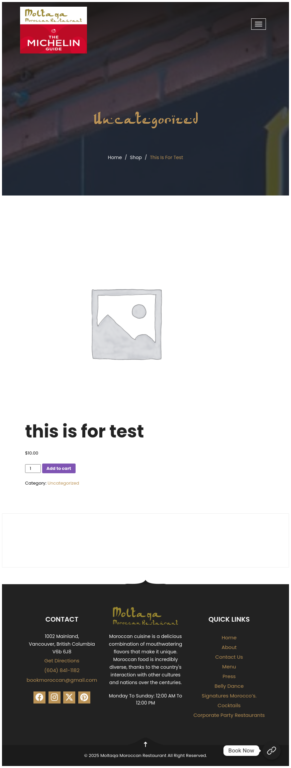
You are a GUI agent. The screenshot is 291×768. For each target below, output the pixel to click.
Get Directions (62, 660)
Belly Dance (229, 685)
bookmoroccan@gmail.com (62, 679)
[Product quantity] (33, 468)
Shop (136, 157)
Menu (229, 666)
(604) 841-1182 (62, 670)
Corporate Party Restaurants (229, 715)
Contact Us (229, 656)
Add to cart (58, 468)
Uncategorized (146, 118)
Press (228, 676)
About (229, 647)
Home (115, 157)
